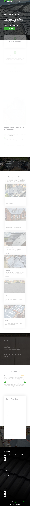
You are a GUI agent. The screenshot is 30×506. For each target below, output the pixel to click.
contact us (18, 504)
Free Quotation (9, 28)
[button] (5, 382)
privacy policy (12, 504)
